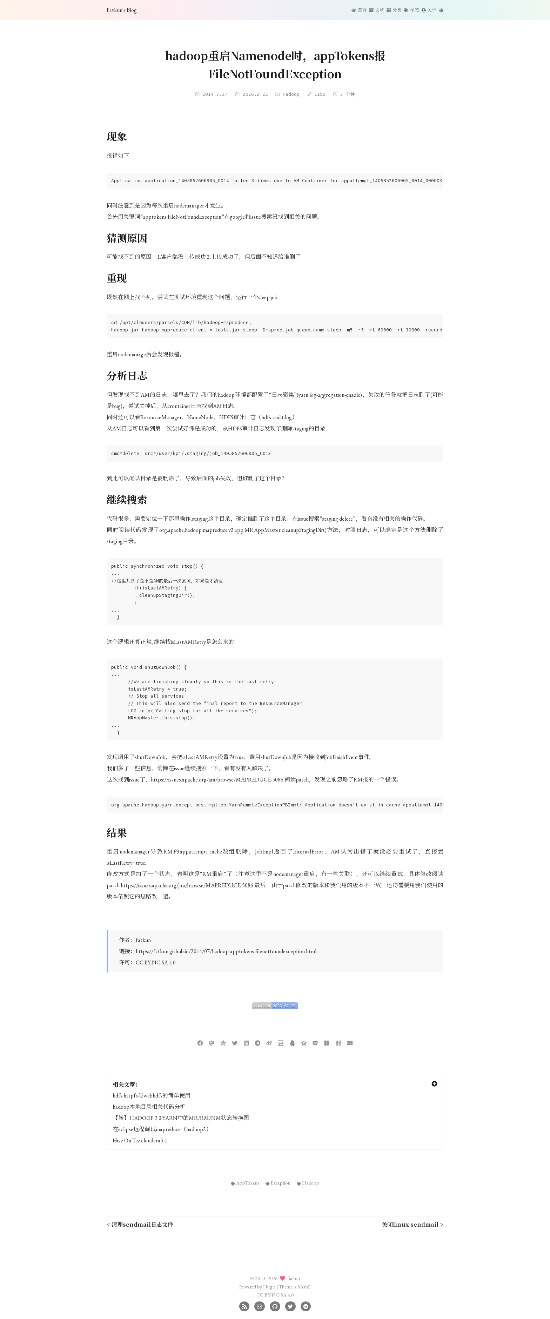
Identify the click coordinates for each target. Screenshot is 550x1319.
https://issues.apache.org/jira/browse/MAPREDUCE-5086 (187, 885)
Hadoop (291, 94)
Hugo (269, 1286)
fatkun (143, 940)
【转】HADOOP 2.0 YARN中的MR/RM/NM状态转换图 (181, 1118)
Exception (278, 1182)
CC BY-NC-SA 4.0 (156, 962)
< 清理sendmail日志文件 (140, 1224)
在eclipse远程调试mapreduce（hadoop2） (162, 1129)
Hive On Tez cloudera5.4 (140, 1140)
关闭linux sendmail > (412, 1224)
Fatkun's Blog (122, 10)
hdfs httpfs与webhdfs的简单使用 (151, 1095)
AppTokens (245, 1182)
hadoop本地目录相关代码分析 (149, 1106)
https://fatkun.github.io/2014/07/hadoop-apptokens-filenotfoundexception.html (226, 951)
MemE (304, 1286)
